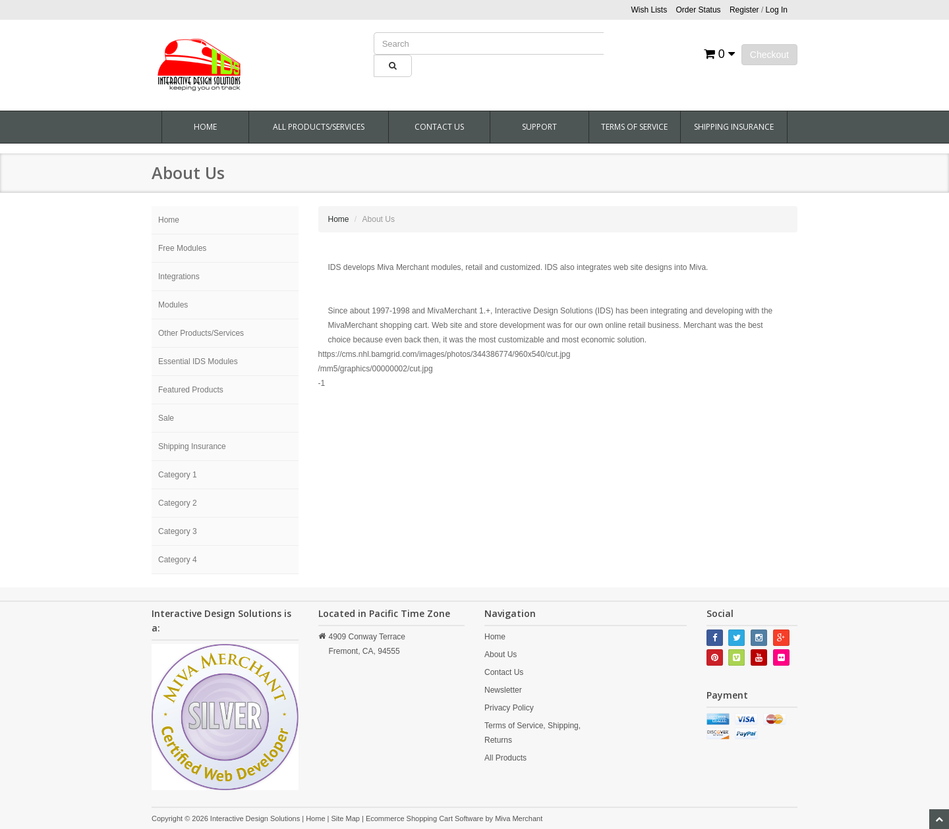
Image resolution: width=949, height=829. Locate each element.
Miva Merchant (518, 818)
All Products (505, 757)
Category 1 (177, 474)
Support (539, 126)
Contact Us (439, 126)
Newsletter (503, 690)
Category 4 (177, 559)
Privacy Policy (509, 707)
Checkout (769, 54)
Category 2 (177, 503)
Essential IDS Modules (198, 361)
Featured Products (190, 389)
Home (205, 126)
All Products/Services (318, 126)
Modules (173, 304)
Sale (166, 418)
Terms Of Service (634, 126)
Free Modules (182, 248)
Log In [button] (777, 9)
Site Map (345, 818)
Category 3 (177, 531)
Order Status (698, 9)
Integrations (179, 276)
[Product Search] (489, 43)
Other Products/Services (201, 333)
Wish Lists (649, 9)
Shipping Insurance (734, 126)
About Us (500, 654)
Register (744, 9)
